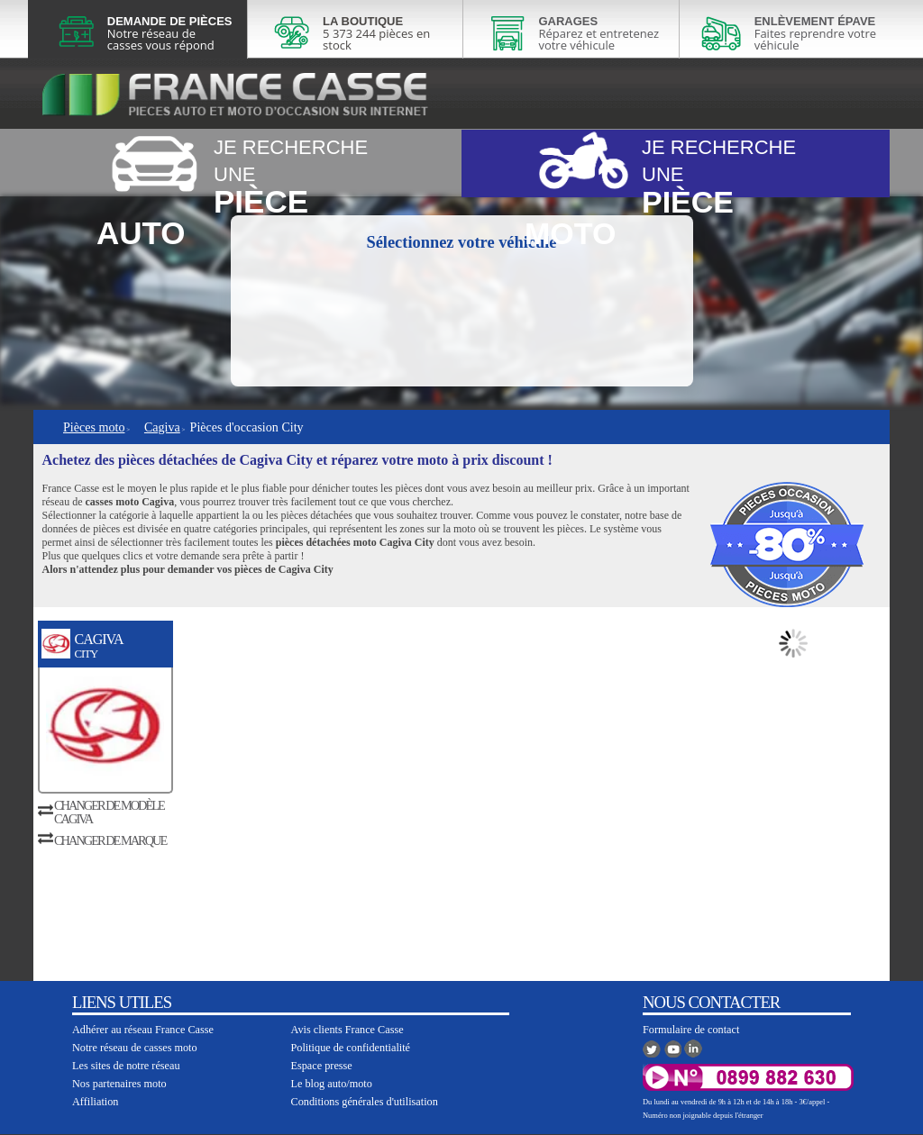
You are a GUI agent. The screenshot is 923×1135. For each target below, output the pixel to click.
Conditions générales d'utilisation (364, 1101)
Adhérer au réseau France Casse (143, 1029)
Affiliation (95, 1101)
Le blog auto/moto (331, 1083)
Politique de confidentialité (351, 1047)
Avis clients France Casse (347, 1029)
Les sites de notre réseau (126, 1065)
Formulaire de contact (691, 1029)
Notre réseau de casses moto (134, 1047)
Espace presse (321, 1065)
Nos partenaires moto (119, 1083)
